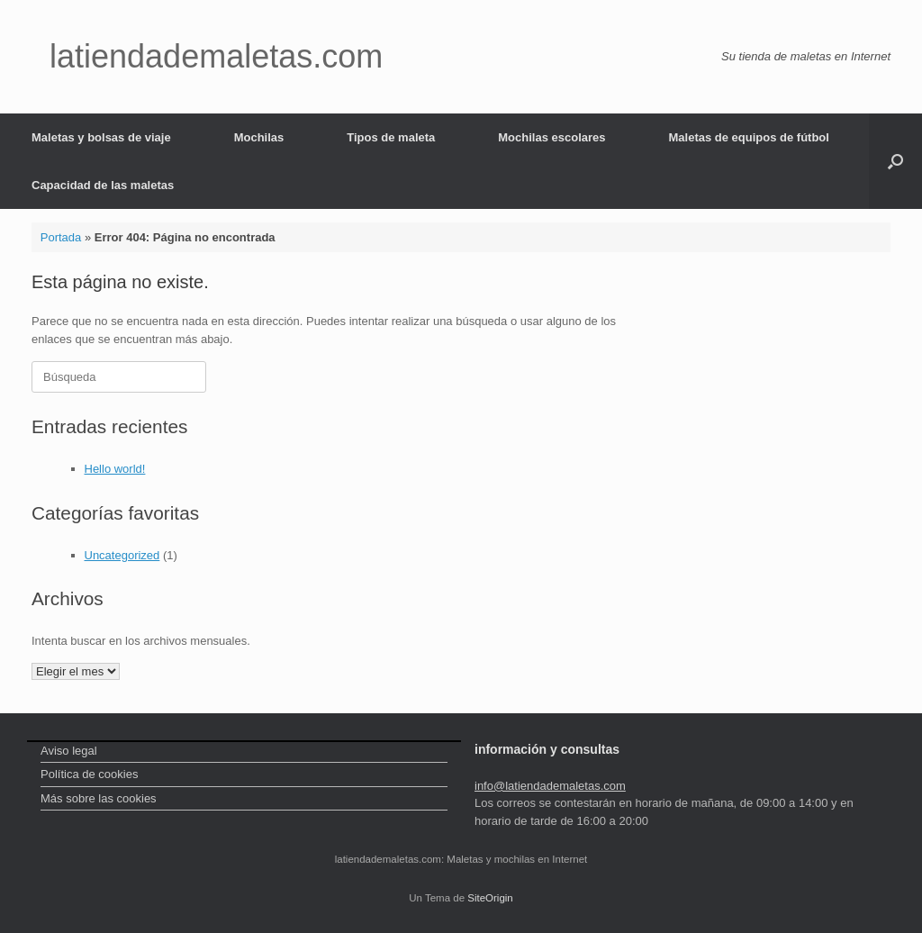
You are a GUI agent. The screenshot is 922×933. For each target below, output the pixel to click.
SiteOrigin (490, 897)
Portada (61, 237)
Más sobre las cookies (99, 798)
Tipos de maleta (391, 137)
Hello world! (115, 469)
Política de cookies (89, 774)
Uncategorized (122, 555)
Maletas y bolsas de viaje (101, 137)
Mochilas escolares (551, 137)
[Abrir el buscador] (895, 161)
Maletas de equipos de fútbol (749, 137)
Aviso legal (69, 750)
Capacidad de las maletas (103, 185)
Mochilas (259, 137)
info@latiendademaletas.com (550, 786)
